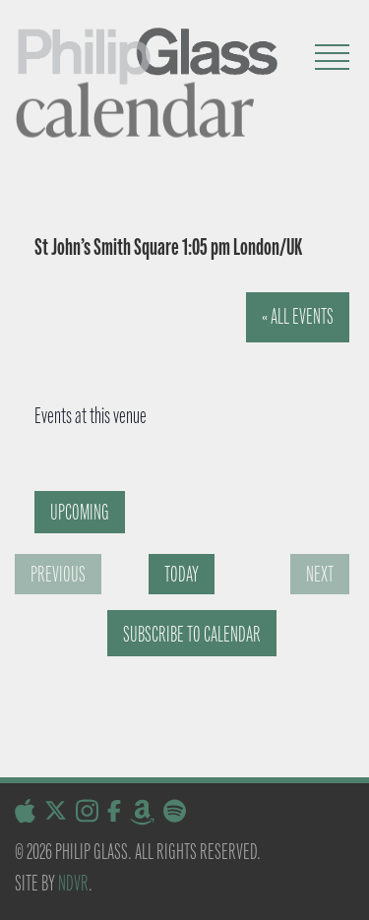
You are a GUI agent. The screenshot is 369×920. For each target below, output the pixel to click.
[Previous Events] (58, 574)
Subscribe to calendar (192, 634)
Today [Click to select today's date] (181, 574)
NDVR (73, 883)
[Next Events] (319, 574)
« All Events (298, 316)
